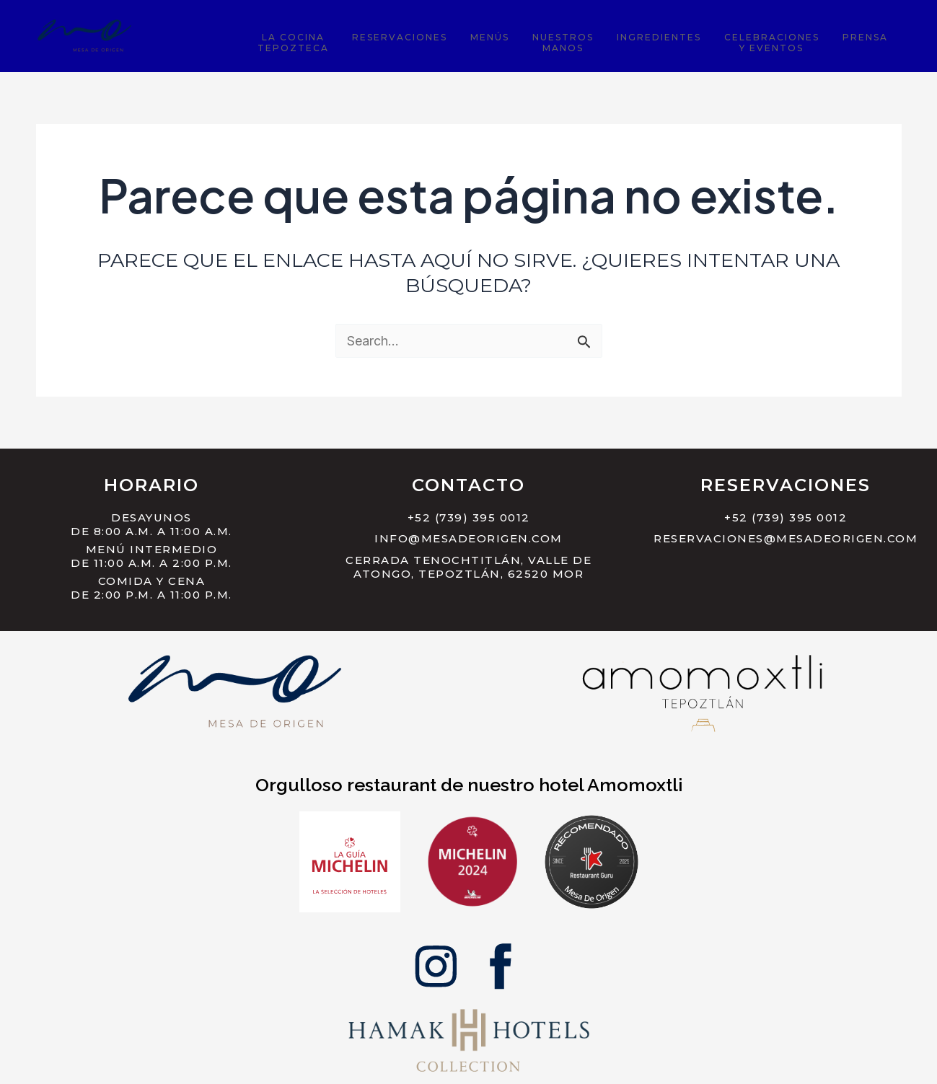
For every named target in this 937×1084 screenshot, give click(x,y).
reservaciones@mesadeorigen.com (786, 538)
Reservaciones (463, 35)
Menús (541, 35)
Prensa (871, 35)
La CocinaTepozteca (368, 40)
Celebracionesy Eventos (789, 40)
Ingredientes (688, 35)
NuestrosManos (603, 40)
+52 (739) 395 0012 (469, 517)
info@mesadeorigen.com (468, 538)
